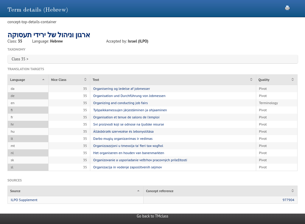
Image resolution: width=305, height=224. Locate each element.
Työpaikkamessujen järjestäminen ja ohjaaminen (130, 110)
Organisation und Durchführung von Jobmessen (129, 95)
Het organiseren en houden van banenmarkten (128, 153)
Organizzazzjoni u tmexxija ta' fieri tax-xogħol (128, 145)
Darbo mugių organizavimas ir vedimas (122, 138)
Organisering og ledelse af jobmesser (121, 88)
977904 (288, 200)
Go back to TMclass (152, 216)
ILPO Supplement (24, 200)
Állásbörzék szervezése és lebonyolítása (123, 131)
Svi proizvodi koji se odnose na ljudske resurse (128, 124)
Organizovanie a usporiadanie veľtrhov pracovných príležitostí (140, 160)
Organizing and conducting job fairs (120, 103)
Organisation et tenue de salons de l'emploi (126, 117)
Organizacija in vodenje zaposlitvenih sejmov (127, 167)
